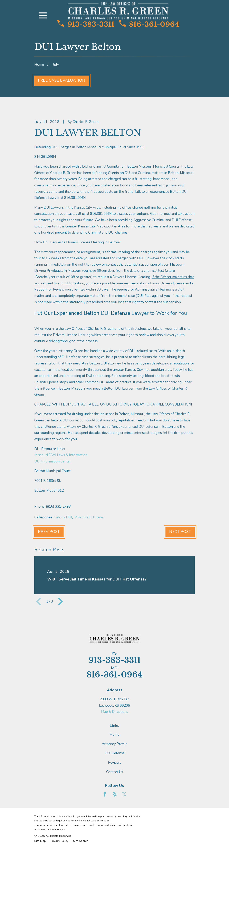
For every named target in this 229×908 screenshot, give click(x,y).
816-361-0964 (149, 24)
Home (114, 804)
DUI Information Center (52, 530)
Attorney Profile (114, 813)
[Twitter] (124, 863)
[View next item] (60, 671)
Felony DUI (63, 586)
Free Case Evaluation (61, 80)
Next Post (180, 601)
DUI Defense (115, 822)
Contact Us (114, 841)
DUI (65, 426)
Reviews (114, 832)
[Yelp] (114, 863)
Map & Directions (114, 781)
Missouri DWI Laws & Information (60, 524)
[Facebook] (104, 863)
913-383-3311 (85, 24)
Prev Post (49, 601)
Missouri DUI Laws (89, 586)
